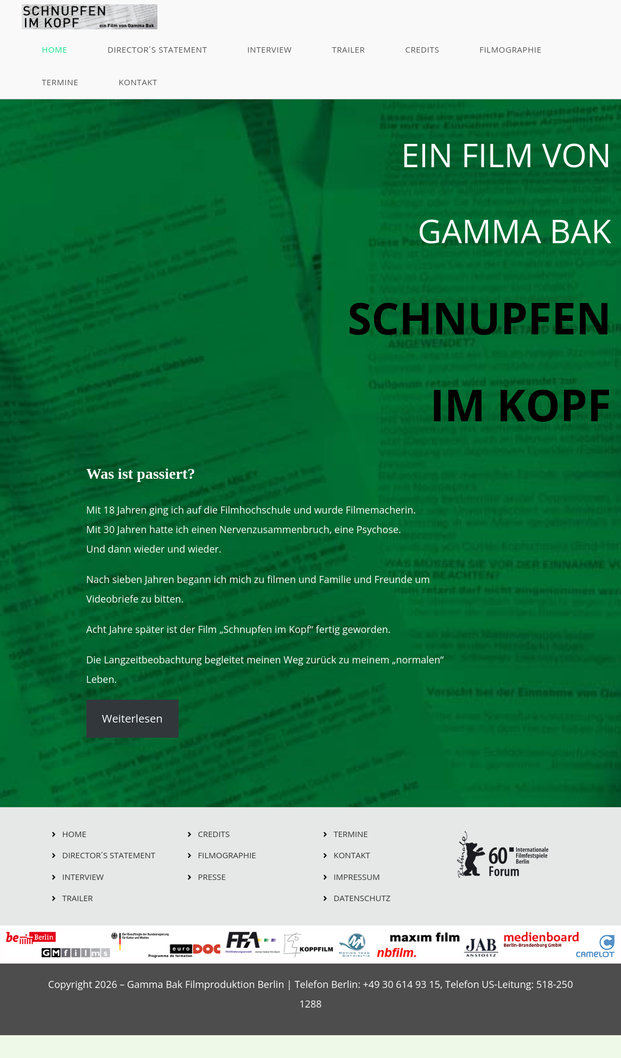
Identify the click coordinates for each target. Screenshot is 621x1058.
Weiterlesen (132, 718)
